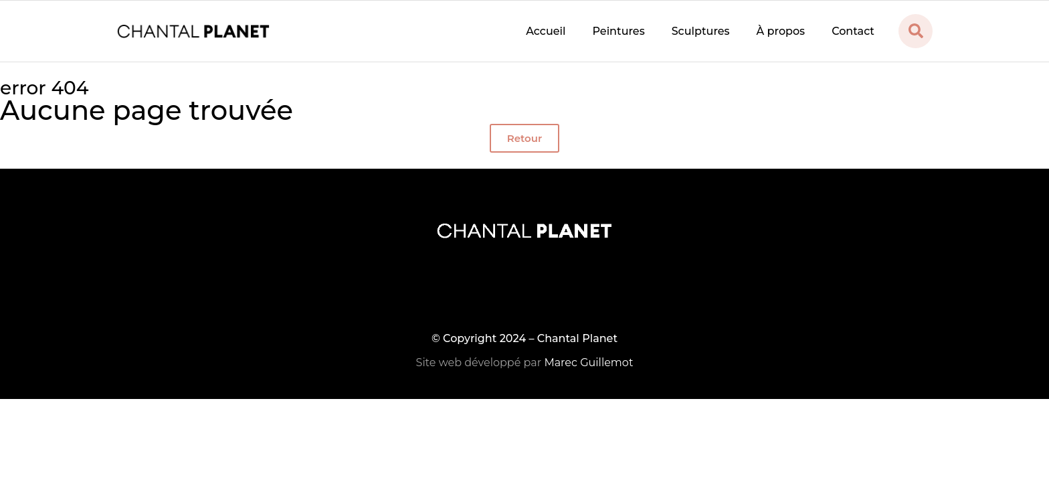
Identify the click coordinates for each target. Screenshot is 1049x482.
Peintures (619, 31)
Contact (853, 31)
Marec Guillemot (588, 362)
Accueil (545, 31)
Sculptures (701, 31)
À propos (781, 31)
